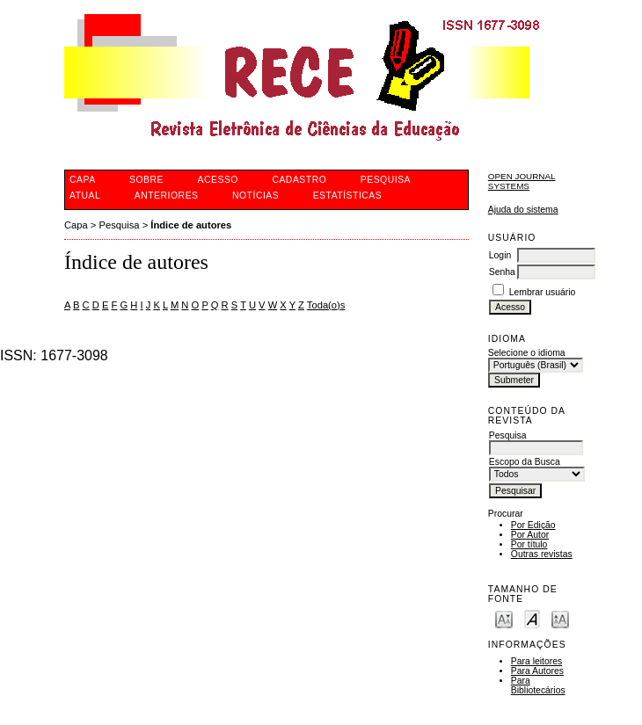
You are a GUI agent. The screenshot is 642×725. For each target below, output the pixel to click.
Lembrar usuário (542, 292)
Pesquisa (119, 225)
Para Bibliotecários (538, 685)
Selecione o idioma (526, 353)
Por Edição (533, 525)
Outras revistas (542, 554)
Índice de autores (190, 225)
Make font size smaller (504, 618)
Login (500, 255)
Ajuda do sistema (523, 209)
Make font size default (532, 618)
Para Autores (537, 671)
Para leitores (536, 661)
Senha (502, 272)
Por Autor (530, 535)
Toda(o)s (326, 305)
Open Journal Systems (522, 181)
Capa (76, 225)
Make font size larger (560, 618)
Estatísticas (348, 195)
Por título (529, 544)
